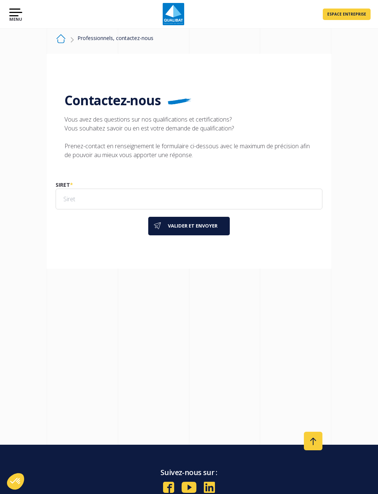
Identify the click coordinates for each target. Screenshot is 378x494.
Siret (63, 184)
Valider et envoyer (193, 225)
